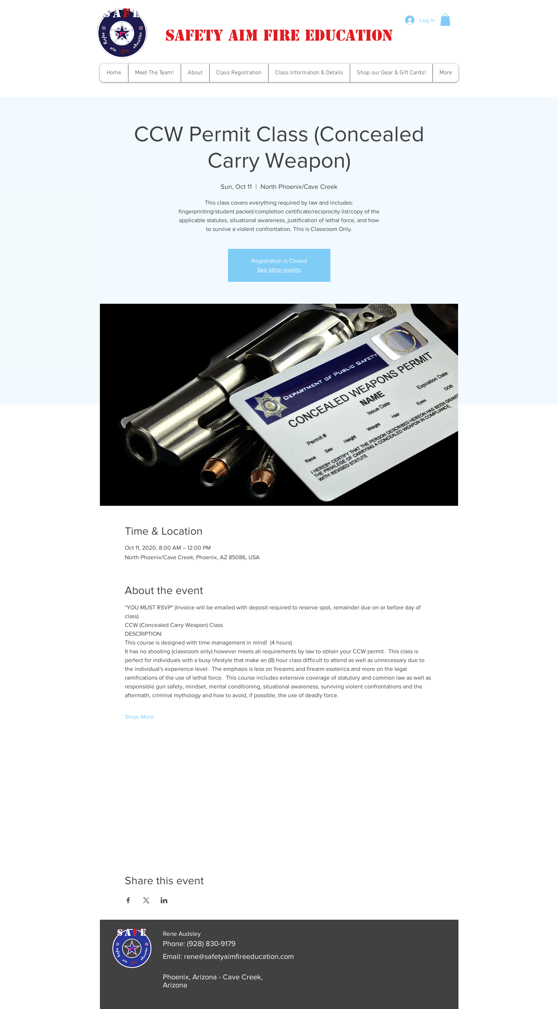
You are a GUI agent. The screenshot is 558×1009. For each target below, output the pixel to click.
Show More (139, 717)
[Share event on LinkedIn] (164, 900)
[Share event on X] (146, 900)
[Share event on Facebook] (128, 900)
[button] (445, 20)
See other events (279, 269)
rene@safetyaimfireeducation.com (239, 956)
